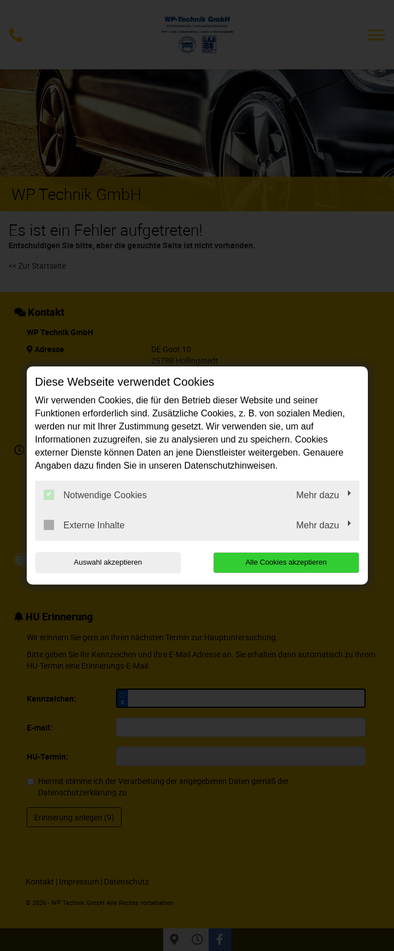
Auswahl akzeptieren (108, 562)
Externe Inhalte (84, 525)
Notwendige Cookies (95, 495)
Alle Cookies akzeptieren (286, 562)
